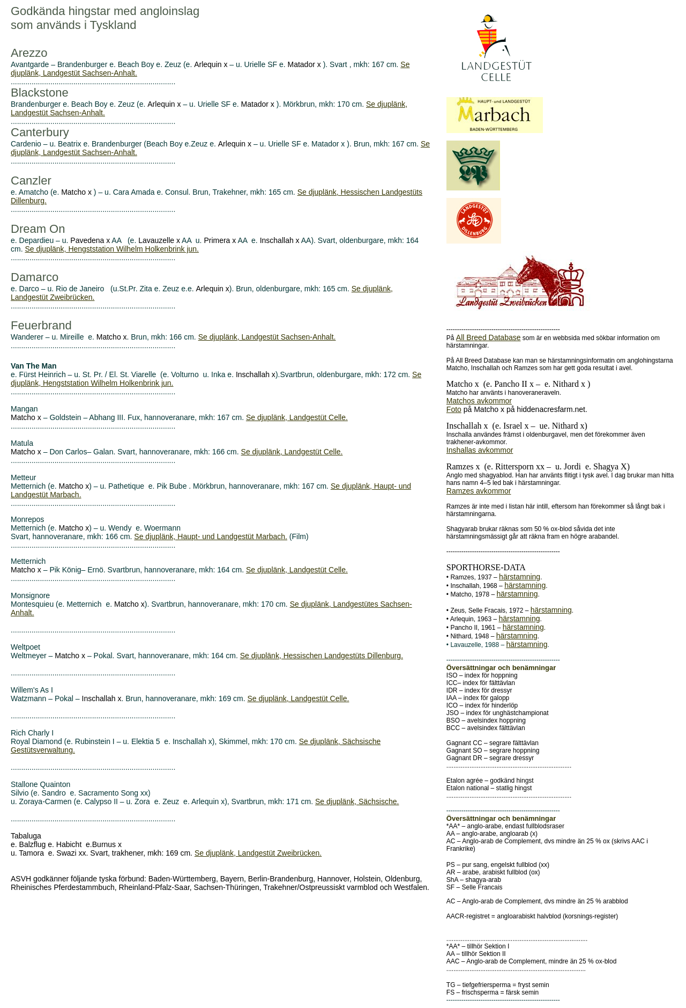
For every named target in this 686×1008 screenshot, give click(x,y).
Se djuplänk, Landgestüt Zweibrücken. (258, 853)
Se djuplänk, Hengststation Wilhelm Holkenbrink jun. (112, 249)
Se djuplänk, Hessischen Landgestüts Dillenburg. (321, 655)
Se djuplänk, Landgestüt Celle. (297, 417)
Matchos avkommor (479, 400)
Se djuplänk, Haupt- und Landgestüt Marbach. (210, 536)
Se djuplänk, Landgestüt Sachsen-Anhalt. (267, 337)
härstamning (519, 576)
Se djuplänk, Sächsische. (357, 801)
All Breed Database (488, 337)
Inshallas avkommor (479, 450)
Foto (453, 409)
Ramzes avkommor (478, 491)
